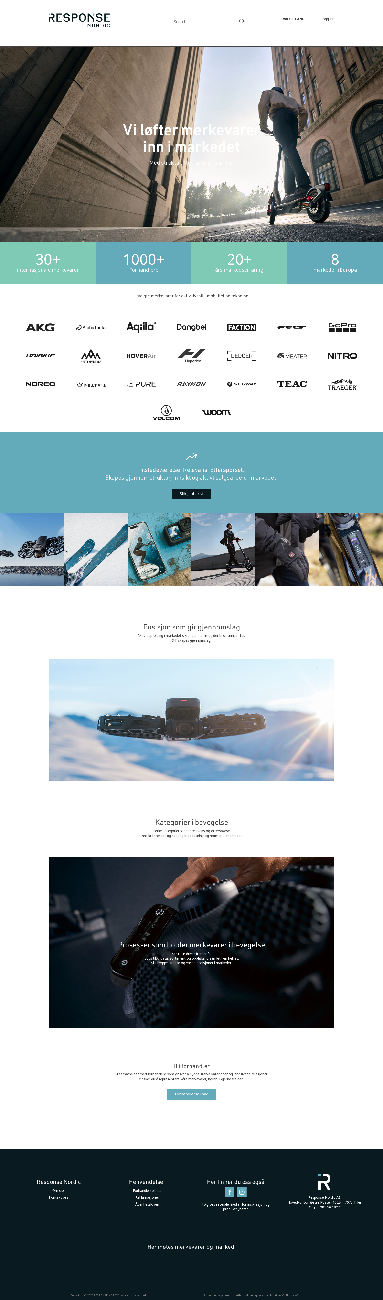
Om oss (58, 1190)
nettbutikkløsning (245, 1295)
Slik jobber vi (191, 493)
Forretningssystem (216, 1295)
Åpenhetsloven (147, 1204)
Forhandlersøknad (191, 1094)
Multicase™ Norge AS (284, 1295)
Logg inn (327, 18)
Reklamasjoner (147, 1197)
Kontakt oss (58, 1197)
